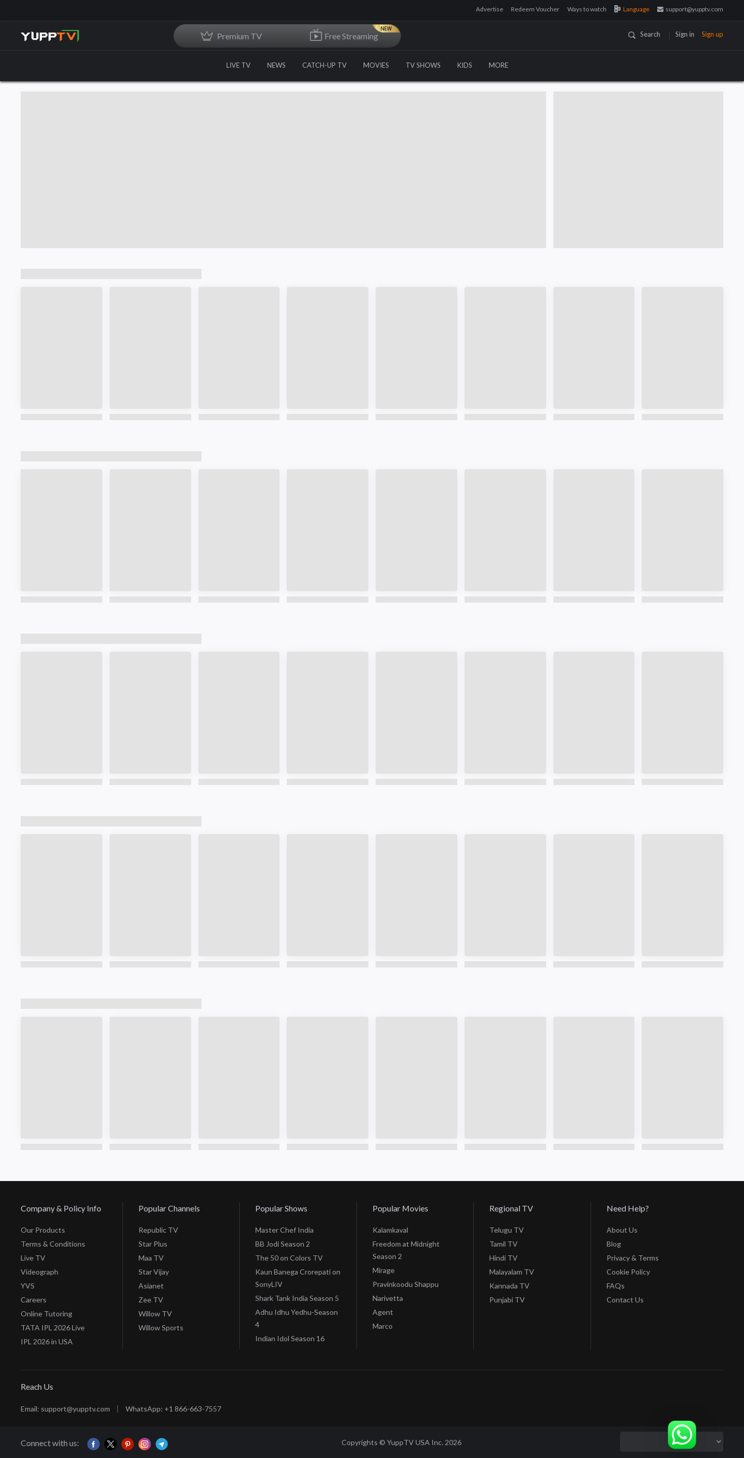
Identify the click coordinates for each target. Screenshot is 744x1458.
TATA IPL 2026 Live (53, 1327)
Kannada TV (509, 1285)
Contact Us (625, 1299)
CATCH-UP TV (324, 65)
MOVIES (376, 65)
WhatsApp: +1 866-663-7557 (173, 1408)
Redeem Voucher (535, 9)
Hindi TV (503, 1257)
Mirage (384, 1270)
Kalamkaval (390, 1229)
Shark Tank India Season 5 (297, 1298)
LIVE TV (238, 65)
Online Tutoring (46, 1313)
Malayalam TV (511, 1271)
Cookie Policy (628, 1271)
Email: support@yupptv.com (65, 1408)
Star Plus (152, 1243)
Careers (34, 1299)
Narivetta (388, 1298)
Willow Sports (160, 1327)
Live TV (33, 1257)
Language (631, 9)
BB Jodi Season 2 (282, 1243)
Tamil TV (503, 1243)
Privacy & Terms (633, 1257)
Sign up (712, 34)
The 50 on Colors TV (289, 1257)
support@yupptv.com (690, 9)
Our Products (43, 1229)
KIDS (464, 65)
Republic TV (158, 1229)
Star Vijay (153, 1271)
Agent (383, 1312)
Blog (614, 1243)
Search (644, 34)
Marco (383, 1326)
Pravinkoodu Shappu (406, 1284)
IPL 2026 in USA (47, 1341)
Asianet (151, 1285)
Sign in (684, 34)
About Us (622, 1229)
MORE (503, 65)
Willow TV (155, 1313)
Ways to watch (587, 9)
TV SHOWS (423, 65)
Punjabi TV (507, 1299)
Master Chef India (284, 1229)
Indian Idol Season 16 (289, 1338)
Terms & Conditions (53, 1243)
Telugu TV (506, 1229)
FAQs (616, 1285)
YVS (28, 1285)
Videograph (39, 1271)
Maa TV (151, 1257)
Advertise (489, 9)
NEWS (276, 65)
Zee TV (150, 1299)
